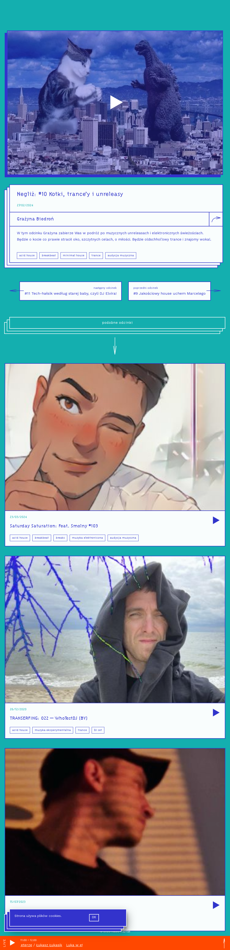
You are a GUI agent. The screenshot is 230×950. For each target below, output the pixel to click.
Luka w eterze (21, 945)
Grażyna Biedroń (35, 222)
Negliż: (27, 197)
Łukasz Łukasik (51, 945)
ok (94, 917)
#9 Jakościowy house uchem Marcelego (172, 291)
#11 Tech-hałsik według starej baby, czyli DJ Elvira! (68, 291)
